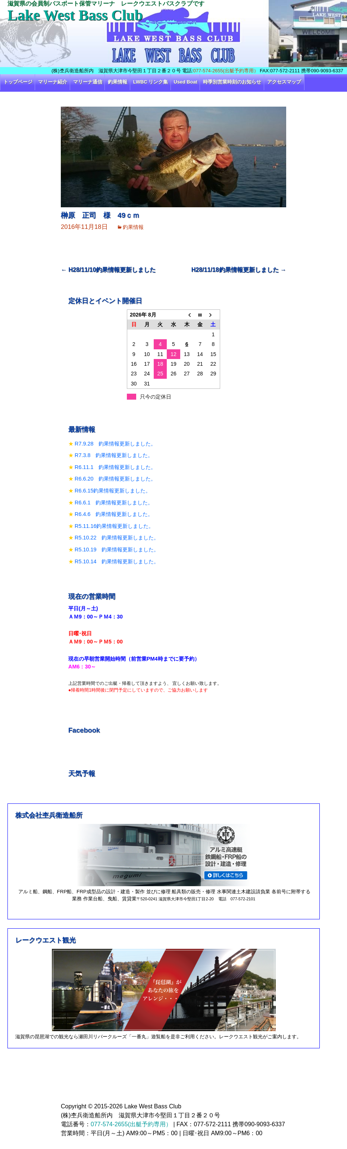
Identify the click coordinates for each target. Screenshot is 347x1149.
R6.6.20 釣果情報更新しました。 (115, 479)
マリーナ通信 (87, 82)
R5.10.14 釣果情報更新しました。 (117, 561)
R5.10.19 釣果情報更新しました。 (117, 550)
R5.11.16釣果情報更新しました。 (114, 526)
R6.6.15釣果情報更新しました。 (113, 491)
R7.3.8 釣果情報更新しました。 (114, 455)
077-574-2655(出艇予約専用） (226, 70)
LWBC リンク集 (150, 82)
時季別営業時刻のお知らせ (232, 82)
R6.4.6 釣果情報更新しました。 (114, 514)
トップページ (17, 82)
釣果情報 (117, 82)
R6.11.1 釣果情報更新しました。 (115, 467)
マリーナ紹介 (52, 82)
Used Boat (185, 82)
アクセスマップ (284, 82)
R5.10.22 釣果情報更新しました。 (117, 538)
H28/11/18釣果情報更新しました (238, 270)
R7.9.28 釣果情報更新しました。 (115, 444)
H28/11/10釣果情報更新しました (108, 270)
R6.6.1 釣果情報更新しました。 (114, 503)
